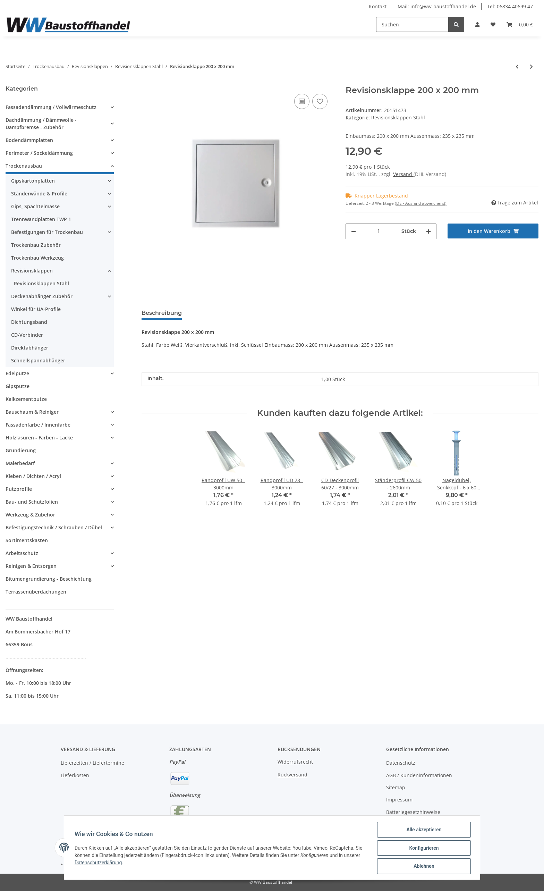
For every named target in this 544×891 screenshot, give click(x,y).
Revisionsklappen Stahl (398, 117)
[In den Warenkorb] (493, 231)
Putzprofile (19, 489)
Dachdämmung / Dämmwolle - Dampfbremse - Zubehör (41, 124)
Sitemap (395, 787)
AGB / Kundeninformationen (419, 775)
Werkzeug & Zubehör (30, 514)
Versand (403, 174)
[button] (477, 24)
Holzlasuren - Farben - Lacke (39, 437)
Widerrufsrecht (295, 761)
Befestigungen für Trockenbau (47, 232)
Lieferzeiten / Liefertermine (92, 762)
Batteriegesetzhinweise (413, 812)
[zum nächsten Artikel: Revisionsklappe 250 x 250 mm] (531, 66)
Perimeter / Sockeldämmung (39, 153)
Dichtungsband (29, 322)
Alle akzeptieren (423, 830)
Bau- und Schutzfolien (32, 501)
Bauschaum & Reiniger (32, 412)
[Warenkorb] (519, 24)
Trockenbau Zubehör (36, 245)
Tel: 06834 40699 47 (510, 6)
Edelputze (17, 373)
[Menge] (379, 231)
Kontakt (377, 6)
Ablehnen (423, 866)
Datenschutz (400, 762)
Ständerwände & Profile (39, 193)
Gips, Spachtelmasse (35, 206)
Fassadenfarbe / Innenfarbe (38, 424)
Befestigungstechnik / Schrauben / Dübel (54, 527)
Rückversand (292, 774)
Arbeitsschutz (22, 553)
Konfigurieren (423, 848)
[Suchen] (412, 24)
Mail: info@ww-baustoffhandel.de (437, 6)
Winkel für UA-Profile (36, 309)
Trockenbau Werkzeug (37, 257)
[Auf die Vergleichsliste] (301, 101)
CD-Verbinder (27, 334)
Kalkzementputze (26, 399)
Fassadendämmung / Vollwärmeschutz (51, 107)
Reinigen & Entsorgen (31, 566)
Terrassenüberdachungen (36, 591)
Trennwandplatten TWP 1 (41, 219)
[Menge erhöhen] (428, 231)
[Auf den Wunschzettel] (320, 101)
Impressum (399, 799)
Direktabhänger (29, 347)
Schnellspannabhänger (38, 360)
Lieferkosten (75, 775)
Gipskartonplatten (33, 180)
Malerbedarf (20, 463)
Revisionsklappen (32, 270)
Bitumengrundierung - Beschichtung (49, 578)
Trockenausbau (24, 165)
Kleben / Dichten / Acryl (33, 476)
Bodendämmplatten (29, 140)
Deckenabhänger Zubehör (42, 296)
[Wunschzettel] (493, 24)
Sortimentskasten (27, 540)
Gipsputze (17, 386)
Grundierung (21, 450)
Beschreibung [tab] (162, 313)
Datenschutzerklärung (98, 863)
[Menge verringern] (353, 231)
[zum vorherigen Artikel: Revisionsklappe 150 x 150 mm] (517, 66)
